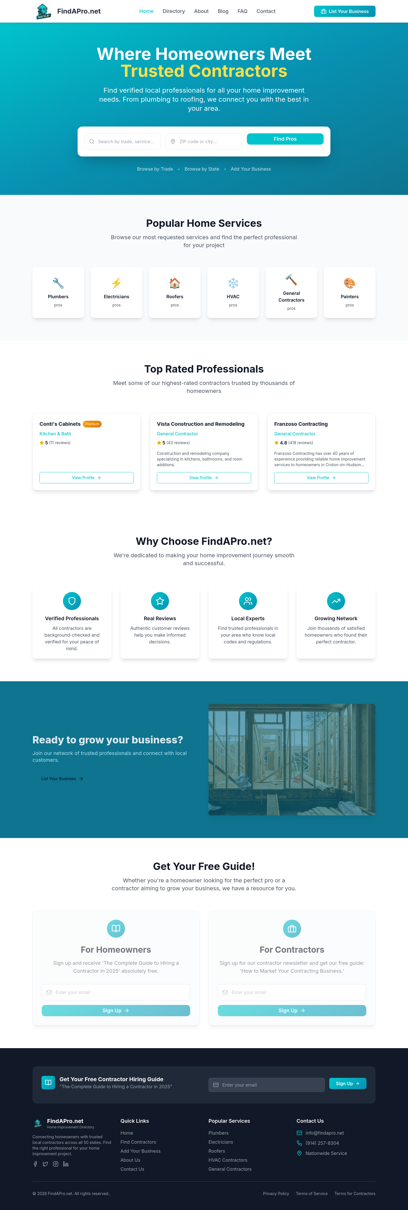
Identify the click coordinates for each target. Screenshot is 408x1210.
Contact (266, 11)
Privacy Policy (276, 1193)
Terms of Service (312, 1193)
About (201, 11)
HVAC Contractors (228, 1160)
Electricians (221, 1142)
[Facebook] (35, 1164)
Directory (174, 11)
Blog (223, 11)
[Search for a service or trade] (122, 141)
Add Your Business (251, 169)
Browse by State (202, 169)
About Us (130, 1160)
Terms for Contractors (355, 1193)
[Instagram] (55, 1164)
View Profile (86, 482)
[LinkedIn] (66, 1164)
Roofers (217, 1151)
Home (146, 11)
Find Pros (285, 139)
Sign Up (116, 1010)
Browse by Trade (155, 169)
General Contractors (230, 1169)
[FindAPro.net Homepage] (66, 11)
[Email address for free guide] (267, 1085)
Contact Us (132, 1169)
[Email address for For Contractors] (292, 992)
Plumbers (219, 1133)
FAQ (242, 11)
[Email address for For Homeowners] (116, 992)
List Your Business (345, 11)
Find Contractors (138, 1142)
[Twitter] (45, 1164)
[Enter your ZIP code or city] (204, 141)
